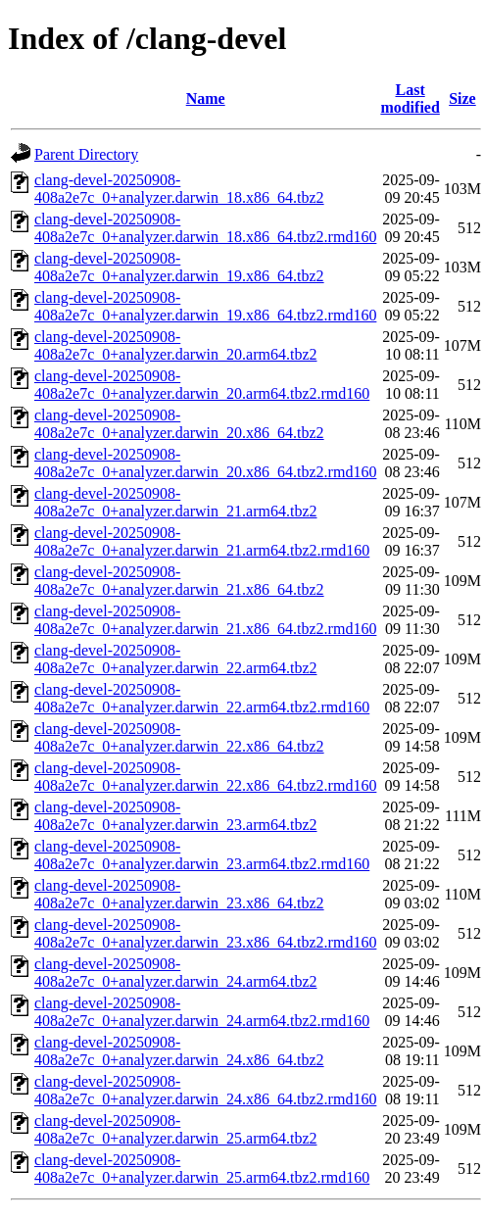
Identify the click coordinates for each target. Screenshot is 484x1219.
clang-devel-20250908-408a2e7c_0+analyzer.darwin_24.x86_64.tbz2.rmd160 (205, 1090)
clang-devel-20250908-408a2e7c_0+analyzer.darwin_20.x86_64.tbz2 (179, 424)
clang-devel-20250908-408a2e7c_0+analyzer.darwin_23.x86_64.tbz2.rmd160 (205, 933)
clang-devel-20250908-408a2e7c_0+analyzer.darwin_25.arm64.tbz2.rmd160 (201, 1168)
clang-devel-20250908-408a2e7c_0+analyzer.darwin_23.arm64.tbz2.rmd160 (201, 855)
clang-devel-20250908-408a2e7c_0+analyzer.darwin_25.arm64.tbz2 (175, 1129)
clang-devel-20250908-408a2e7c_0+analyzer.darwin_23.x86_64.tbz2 (179, 894)
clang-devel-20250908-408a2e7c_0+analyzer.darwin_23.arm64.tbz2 (175, 816)
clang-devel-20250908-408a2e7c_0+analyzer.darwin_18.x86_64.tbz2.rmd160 (205, 228)
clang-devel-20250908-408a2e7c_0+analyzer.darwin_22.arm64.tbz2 (175, 659)
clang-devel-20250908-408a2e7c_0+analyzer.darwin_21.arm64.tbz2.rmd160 (201, 541)
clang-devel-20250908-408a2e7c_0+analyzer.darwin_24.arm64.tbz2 (175, 972)
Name (205, 98)
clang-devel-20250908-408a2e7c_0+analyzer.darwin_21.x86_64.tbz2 (179, 580)
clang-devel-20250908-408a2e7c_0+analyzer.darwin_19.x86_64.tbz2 (179, 267)
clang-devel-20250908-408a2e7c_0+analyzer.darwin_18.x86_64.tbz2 (179, 188)
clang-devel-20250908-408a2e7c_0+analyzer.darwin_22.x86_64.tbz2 (179, 737)
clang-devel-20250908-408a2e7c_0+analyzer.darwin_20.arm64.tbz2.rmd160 (201, 384)
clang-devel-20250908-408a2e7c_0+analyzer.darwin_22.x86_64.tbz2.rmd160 (205, 776)
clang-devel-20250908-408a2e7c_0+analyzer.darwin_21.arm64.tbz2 (175, 502)
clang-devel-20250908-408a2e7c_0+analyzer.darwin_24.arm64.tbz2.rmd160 (201, 1012)
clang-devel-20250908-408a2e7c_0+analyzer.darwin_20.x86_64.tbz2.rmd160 (205, 463)
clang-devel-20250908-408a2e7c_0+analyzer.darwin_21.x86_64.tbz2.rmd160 (205, 620)
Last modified (409, 98)
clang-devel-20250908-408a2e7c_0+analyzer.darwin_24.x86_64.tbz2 (179, 1051)
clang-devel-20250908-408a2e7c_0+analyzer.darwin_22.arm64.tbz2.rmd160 (201, 698)
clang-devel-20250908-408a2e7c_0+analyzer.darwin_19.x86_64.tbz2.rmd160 (205, 306)
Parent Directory (86, 154)
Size (462, 98)
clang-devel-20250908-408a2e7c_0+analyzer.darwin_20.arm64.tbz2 (175, 345)
